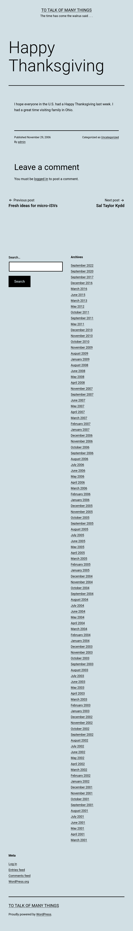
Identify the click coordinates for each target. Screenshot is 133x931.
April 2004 (78, 623)
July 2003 (77, 676)
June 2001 (78, 822)
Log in (13, 864)
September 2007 (82, 394)
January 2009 (80, 359)
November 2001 (82, 793)
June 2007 (78, 400)
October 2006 (80, 447)
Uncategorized (110, 137)
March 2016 (79, 289)
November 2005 (82, 512)
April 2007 (78, 412)
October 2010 (80, 341)
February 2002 (80, 775)
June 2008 (78, 371)
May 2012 (77, 306)
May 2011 (77, 324)
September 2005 (82, 523)
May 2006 (77, 476)
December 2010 (82, 330)
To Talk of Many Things (66, 10)
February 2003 (80, 705)
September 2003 (82, 664)
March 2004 (79, 629)
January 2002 (80, 781)
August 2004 (79, 599)
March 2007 (79, 418)
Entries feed (17, 870)
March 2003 (79, 699)
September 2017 (82, 277)
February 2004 (80, 635)
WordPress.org (19, 881)
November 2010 (82, 336)
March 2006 (79, 488)
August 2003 (79, 670)
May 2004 (77, 617)
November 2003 (82, 652)
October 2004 (80, 588)
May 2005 (77, 547)
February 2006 (80, 494)
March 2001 (79, 840)
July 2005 (77, 535)
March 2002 (79, 769)
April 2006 (78, 482)
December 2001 (82, 787)
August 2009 (79, 353)
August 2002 (79, 740)
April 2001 (78, 834)
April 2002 (78, 764)
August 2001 (79, 810)
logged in (41, 179)
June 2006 (78, 470)
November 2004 (82, 582)
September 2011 (82, 318)
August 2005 (79, 529)
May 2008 (77, 377)
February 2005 (80, 564)
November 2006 (82, 441)
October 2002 (80, 728)
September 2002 (82, 734)
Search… (14, 257)
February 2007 (80, 424)
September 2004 (82, 594)
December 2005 (82, 506)
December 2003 (82, 646)
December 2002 (82, 717)
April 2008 (78, 382)
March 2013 (79, 300)
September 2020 (82, 271)
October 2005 (80, 517)
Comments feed (20, 875)
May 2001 (77, 828)
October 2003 (80, 658)
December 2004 (82, 576)
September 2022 (82, 265)
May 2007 (77, 406)
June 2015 (78, 295)
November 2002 (82, 722)
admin (22, 142)
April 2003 (78, 693)
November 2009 (82, 347)
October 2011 (80, 312)
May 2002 (77, 758)
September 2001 (82, 805)
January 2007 (80, 429)
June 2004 (78, 611)
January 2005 (80, 570)
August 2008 (79, 365)
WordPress (43, 914)
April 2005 (78, 553)
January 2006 (80, 500)
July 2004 (77, 605)
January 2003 (80, 711)
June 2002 (78, 752)
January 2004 (80, 641)
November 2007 (82, 388)
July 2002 (77, 746)
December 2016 (82, 283)
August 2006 (79, 459)
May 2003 (77, 687)
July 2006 (77, 465)
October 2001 (80, 799)
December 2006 (82, 435)
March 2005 (79, 558)
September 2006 (82, 453)
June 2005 (78, 541)
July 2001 (77, 816)
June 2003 (78, 681)
